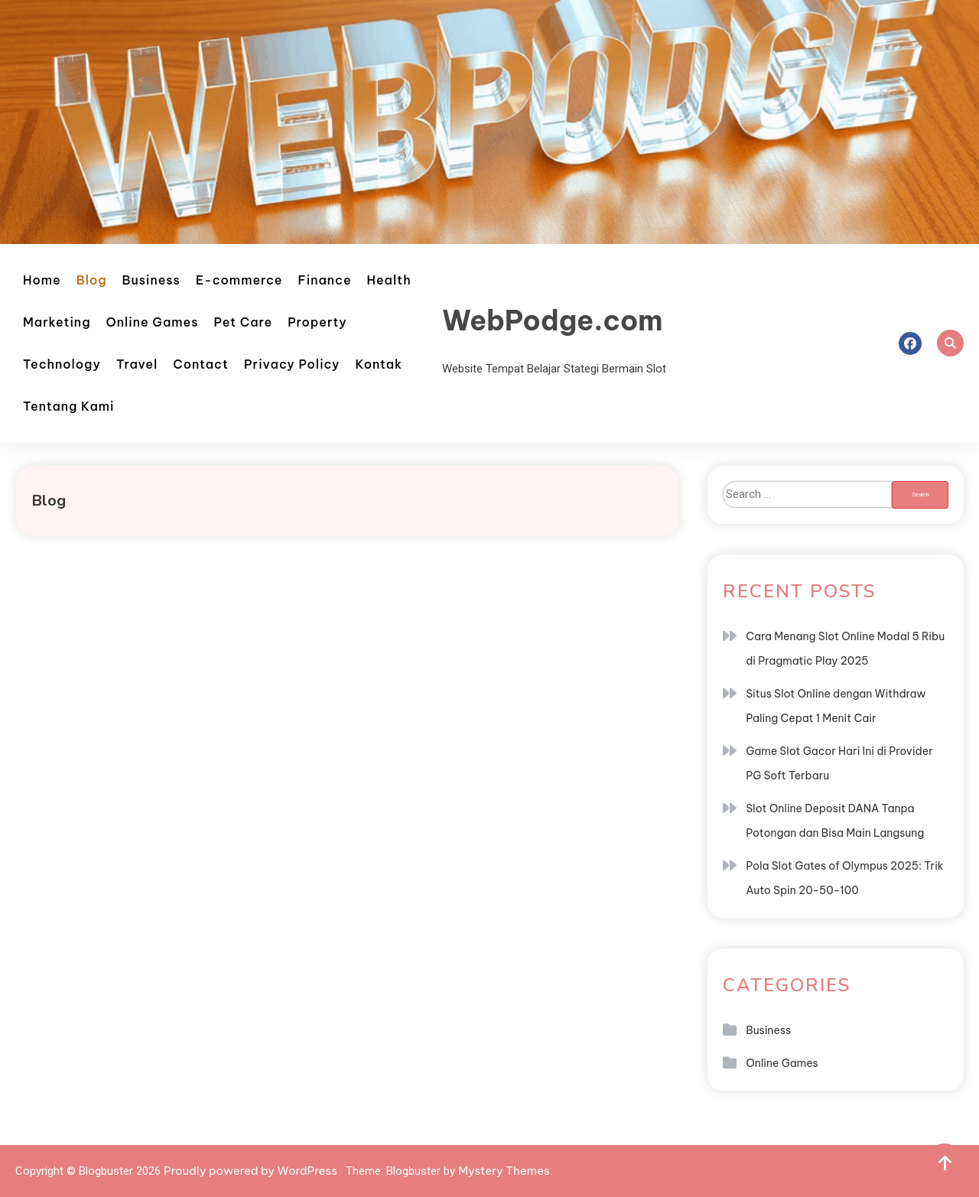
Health (389, 280)
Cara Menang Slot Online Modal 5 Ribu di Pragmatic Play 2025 (845, 648)
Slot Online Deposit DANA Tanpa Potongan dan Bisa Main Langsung (835, 821)
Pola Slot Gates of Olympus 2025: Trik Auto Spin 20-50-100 (844, 878)
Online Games (152, 322)
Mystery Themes (504, 1170)
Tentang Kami (68, 406)
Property (317, 322)
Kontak (378, 364)
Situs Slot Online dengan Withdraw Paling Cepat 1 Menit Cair (835, 706)
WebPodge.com (552, 320)
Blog (91, 280)
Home (42, 280)
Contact (201, 364)
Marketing (57, 322)
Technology (62, 364)
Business (151, 280)
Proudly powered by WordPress (252, 1170)
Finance (325, 280)
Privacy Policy (292, 364)
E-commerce (239, 280)
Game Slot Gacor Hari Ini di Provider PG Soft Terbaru (839, 763)
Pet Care (243, 322)
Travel (137, 364)
